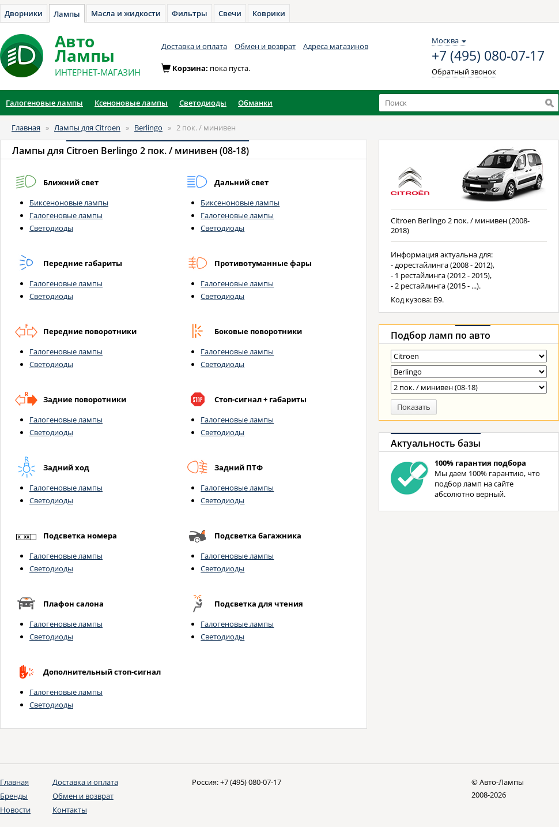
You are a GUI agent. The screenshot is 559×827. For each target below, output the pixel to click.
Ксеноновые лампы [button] (131, 103)
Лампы (67, 14)
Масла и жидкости (126, 13)
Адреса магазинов (335, 46)
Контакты (69, 809)
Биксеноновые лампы (68, 202)
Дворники (24, 13)
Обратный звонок (464, 71)
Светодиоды (51, 228)
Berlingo (148, 127)
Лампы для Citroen (87, 127)
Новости (15, 809)
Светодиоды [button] (202, 103)
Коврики (268, 13)
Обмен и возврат (265, 46)
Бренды (14, 796)
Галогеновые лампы (66, 215)
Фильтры (189, 13)
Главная (26, 127)
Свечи (229, 13)
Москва (449, 40)
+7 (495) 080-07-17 (488, 56)
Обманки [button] (255, 103)
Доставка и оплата (194, 46)
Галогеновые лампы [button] (44, 103)
